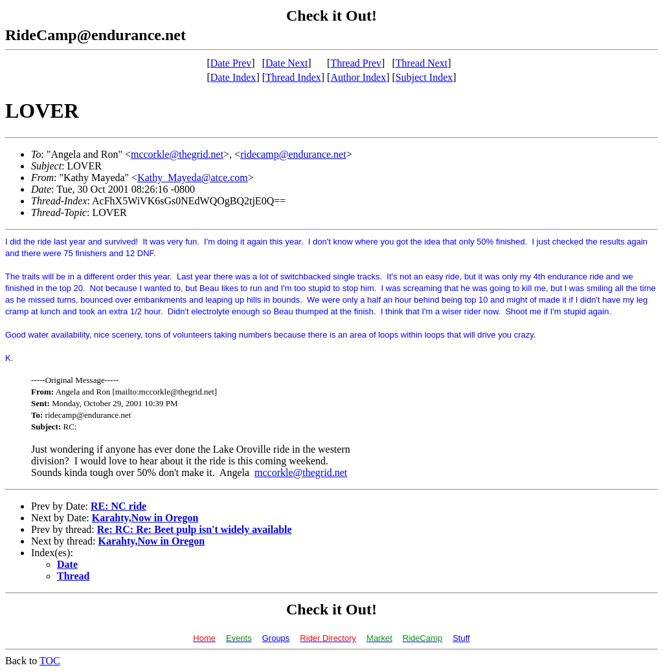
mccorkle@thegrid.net (177, 154)
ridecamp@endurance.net (293, 154)
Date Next (286, 63)
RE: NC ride (118, 506)
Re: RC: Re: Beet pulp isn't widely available (194, 529)
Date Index (233, 77)
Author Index (358, 77)
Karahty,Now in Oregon (145, 517)
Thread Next (421, 63)
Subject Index (424, 77)
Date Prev (231, 63)
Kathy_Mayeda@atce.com (192, 177)
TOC (49, 660)
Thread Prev (355, 63)
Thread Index (293, 77)
